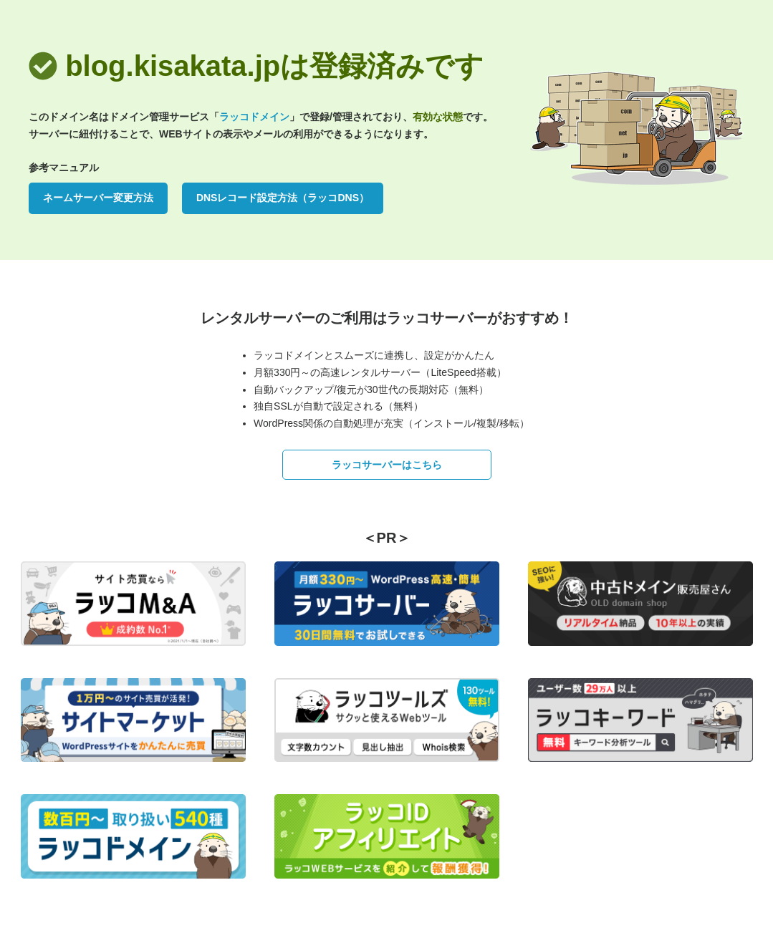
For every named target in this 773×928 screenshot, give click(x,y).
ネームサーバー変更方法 (98, 197)
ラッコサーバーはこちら (387, 464)
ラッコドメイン (254, 116)
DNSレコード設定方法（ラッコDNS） (282, 197)
